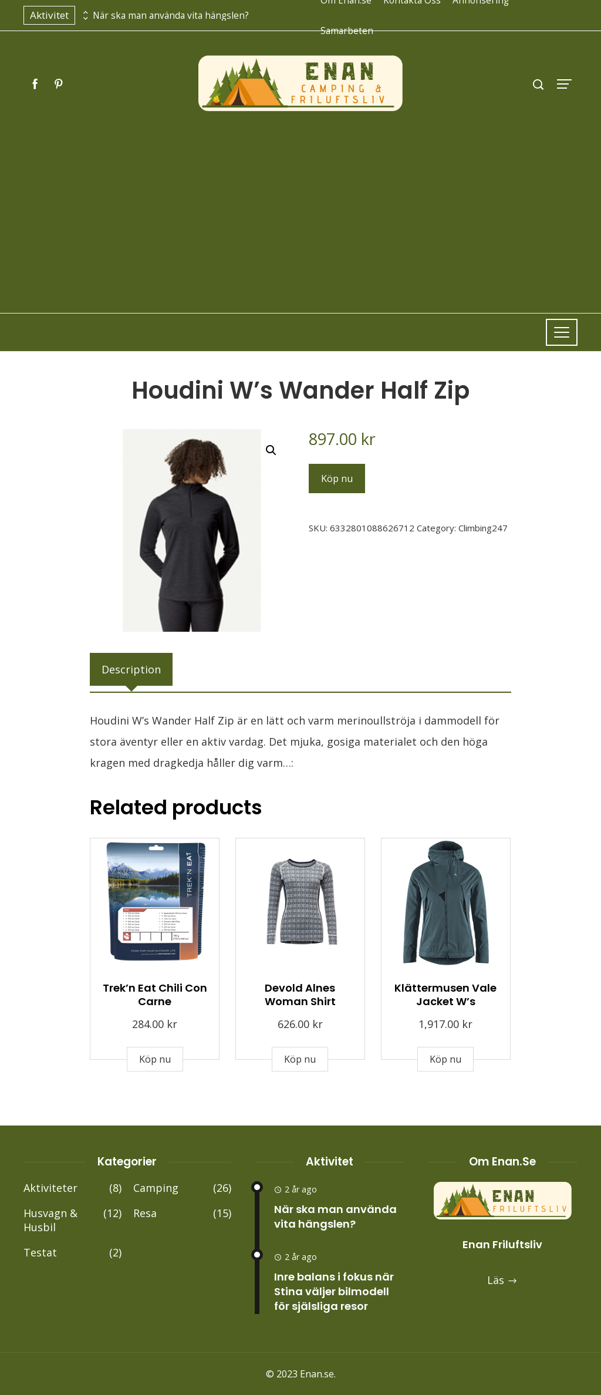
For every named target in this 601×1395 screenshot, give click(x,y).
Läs (502, 1280)
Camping (182, 1188)
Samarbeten (346, 30)
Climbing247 (483, 528)
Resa (182, 1213)
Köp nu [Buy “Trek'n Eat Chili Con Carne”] (155, 1059)
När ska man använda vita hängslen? (171, 15)
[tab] (131, 669)
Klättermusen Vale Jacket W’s (445, 994)
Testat (72, 1252)
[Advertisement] (300, 201)
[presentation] (84, 12)
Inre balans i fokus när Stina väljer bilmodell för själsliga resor (334, 1291)
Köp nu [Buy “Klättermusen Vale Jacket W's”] (445, 1059)
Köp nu (337, 478)
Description (131, 669)
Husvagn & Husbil (72, 1220)
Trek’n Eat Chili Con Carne (155, 994)
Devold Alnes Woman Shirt (300, 994)
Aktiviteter (72, 1188)
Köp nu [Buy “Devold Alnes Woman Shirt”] (300, 1059)
